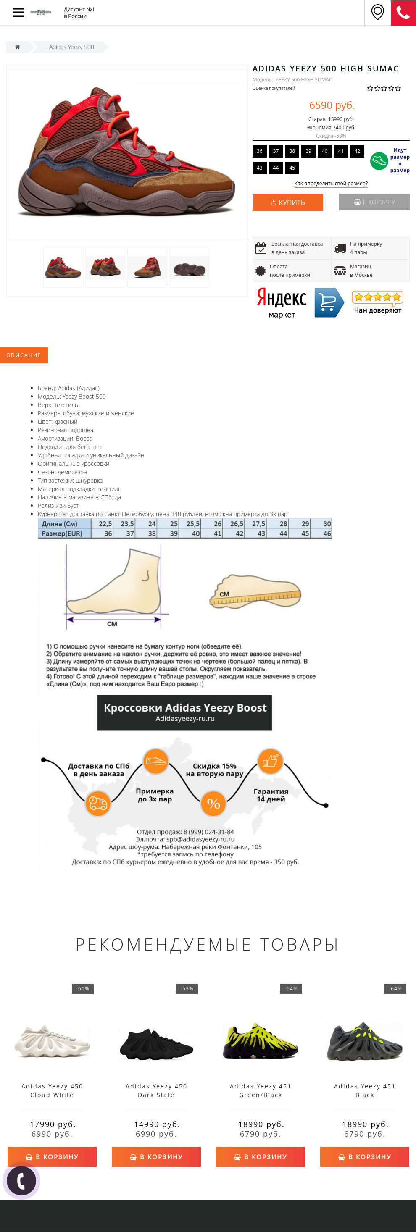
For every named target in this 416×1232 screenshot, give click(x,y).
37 (276, 151)
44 (276, 167)
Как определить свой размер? (331, 184)
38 (292, 151)
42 (357, 151)
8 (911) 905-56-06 (403, 13)
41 (341, 151)
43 (260, 167)
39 (308, 151)
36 (260, 151)
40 (325, 151)
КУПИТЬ (292, 202)
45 (292, 167)
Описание (24, 355)
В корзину (374, 202)
